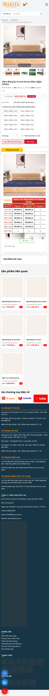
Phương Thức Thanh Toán (10, 638)
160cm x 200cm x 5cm (27, 115)
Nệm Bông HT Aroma (33, 340)
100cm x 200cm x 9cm (27, 120)
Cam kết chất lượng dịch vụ (10, 646)
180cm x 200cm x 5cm (10, 120)
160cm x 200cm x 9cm (10, 129)
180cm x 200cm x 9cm (27, 129)
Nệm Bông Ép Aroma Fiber (11, 340)
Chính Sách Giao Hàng (8, 636)
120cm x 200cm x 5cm (27, 111)
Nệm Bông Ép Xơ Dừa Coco (11, 301)
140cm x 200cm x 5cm (10, 115)
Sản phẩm (14, 20)
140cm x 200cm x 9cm (27, 125)
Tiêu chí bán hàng (7, 649)
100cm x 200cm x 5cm (10, 111)
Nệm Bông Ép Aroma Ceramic (36, 301)
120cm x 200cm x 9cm (10, 125)
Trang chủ (4, 20)
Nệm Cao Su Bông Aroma (10, 378)
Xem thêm (26, 241)
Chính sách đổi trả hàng (9, 641)
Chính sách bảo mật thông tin (11, 644)
